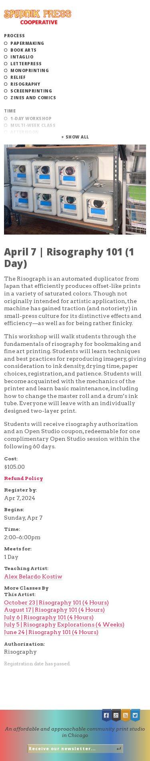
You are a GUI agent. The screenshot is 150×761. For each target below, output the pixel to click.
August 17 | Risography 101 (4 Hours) (54, 609)
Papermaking (27, 43)
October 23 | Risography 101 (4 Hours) (56, 602)
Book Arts (23, 50)
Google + (116, 715)
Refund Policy (23, 478)
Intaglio (21, 57)
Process (14, 35)
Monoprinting (29, 70)
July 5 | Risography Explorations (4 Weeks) (64, 624)
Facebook (107, 715)
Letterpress (26, 63)
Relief (18, 77)
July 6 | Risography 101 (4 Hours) (49, 617)
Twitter (135, 715)
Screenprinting (31, 91)
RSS (126, 715)
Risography (25, 84)
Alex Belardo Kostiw (33, 576)
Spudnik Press (37, 17)
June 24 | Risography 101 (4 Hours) (51, 632)
